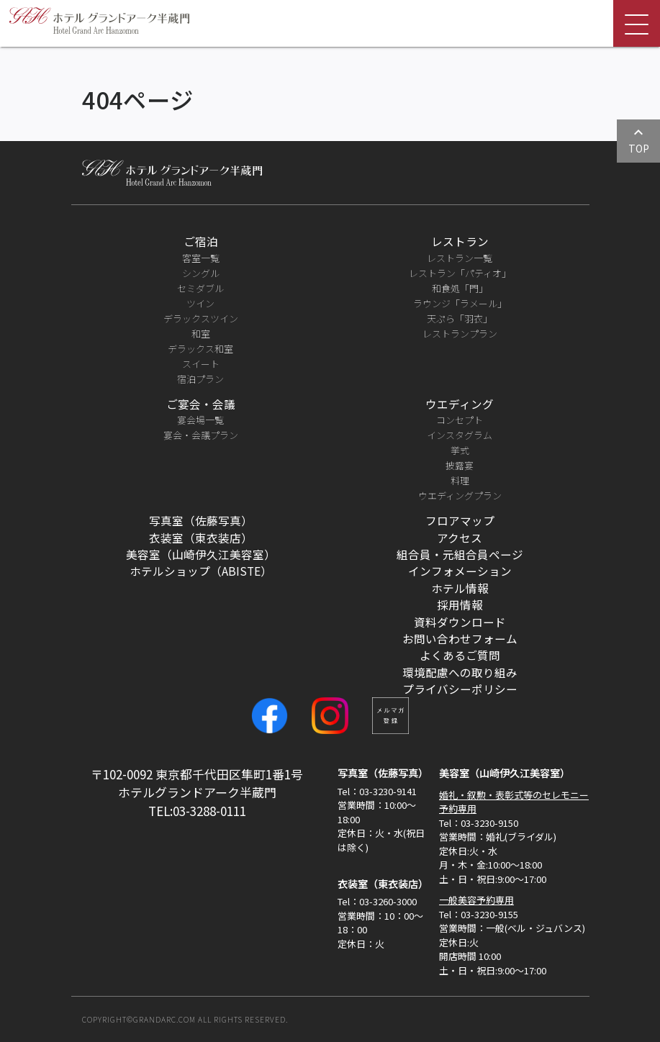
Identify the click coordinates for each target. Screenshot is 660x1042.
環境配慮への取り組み (459, 672)
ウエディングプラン (460, 495)
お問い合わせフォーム (459, 638)
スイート (201, 364)
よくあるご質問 (460, 655)
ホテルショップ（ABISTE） (201, 571)
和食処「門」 (460, 288)
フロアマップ (459, 520)
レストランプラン (459, 333)
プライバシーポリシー (459, 689)
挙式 (460, 450)
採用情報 (460, 604)
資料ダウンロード (460, 622)
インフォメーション (460, 571)
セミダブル (200, 288)
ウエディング (459, 404)
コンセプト (459, 420)
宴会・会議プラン (200, 435)
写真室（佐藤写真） (201, 520)
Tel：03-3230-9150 (478, 823)
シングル (201, 273)
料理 (460, 480)
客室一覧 (201, 258)
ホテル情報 (460, 588)
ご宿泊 (201, 241)
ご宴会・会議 (200, 404)
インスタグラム (459, 435)
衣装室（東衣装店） (201, 537)
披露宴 (460, 465)
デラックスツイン (200, 318)
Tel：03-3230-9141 (377, 791)
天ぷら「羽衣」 (459, 318)
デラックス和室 (200, 348)
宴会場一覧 (200, 420)
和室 (200, 333)
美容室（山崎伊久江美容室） (201, 554)
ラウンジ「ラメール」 (460, 303)
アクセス (459, 537)
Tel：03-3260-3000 (377, 901)
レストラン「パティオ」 (460, 273)
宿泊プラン (200, 379)
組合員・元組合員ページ (460, 554)
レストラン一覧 (459, 258)
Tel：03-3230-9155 (478, 914)
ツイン (200, 303)
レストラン (460, 241)
